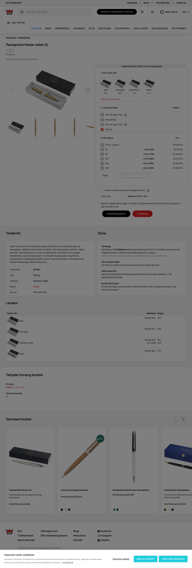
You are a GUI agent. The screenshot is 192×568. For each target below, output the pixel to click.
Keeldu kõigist (145, 559)
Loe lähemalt (67, 562)
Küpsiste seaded (121, 559)
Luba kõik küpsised (173, 559)
